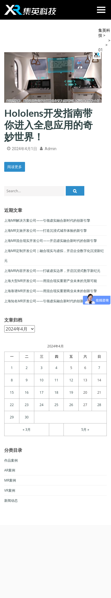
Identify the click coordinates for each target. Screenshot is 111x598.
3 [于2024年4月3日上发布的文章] (41, 367)
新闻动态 (11, 500)
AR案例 (9, 470)
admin (50, 148)
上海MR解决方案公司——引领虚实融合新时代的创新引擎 (47, 220)
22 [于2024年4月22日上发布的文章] (12, 404)
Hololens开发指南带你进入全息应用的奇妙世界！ (48, 124)
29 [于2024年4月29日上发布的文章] (12, 417)
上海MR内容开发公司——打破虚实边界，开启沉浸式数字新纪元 (52, 270)
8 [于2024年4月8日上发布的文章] (12, 380)
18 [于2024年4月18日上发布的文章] (56, 392)
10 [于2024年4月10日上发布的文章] (42, 380)
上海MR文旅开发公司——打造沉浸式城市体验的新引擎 (45, 230)
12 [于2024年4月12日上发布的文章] (71, 380)
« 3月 (27, 429)
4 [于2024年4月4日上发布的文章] (56, 367)
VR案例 (9, 490)
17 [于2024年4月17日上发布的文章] (42, 392)
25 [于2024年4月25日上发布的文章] (56, 404)
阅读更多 (14, 166)
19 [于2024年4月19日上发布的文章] (71, 392)
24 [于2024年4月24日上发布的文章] (42, 404)
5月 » (85, 429)
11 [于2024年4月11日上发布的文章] (56, 380)
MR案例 (10, 480)
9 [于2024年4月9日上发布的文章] (27, 380)
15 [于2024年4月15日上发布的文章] (12, 392)
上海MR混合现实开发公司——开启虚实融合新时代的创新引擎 (50, 240)
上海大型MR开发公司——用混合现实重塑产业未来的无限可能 (50, 280)
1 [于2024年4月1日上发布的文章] (12, 367)
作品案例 (11, 460)
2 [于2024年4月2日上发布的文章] (27, 367)
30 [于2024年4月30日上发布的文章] (27, 417)
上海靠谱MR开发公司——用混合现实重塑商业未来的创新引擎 (50, 290)
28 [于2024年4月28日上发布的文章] (99, 404)
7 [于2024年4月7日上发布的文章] (99, 367)
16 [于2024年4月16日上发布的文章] (27, 392)
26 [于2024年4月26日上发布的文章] (71, 404)
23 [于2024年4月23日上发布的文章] (27, 404)
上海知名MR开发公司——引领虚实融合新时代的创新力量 (47, 301)
